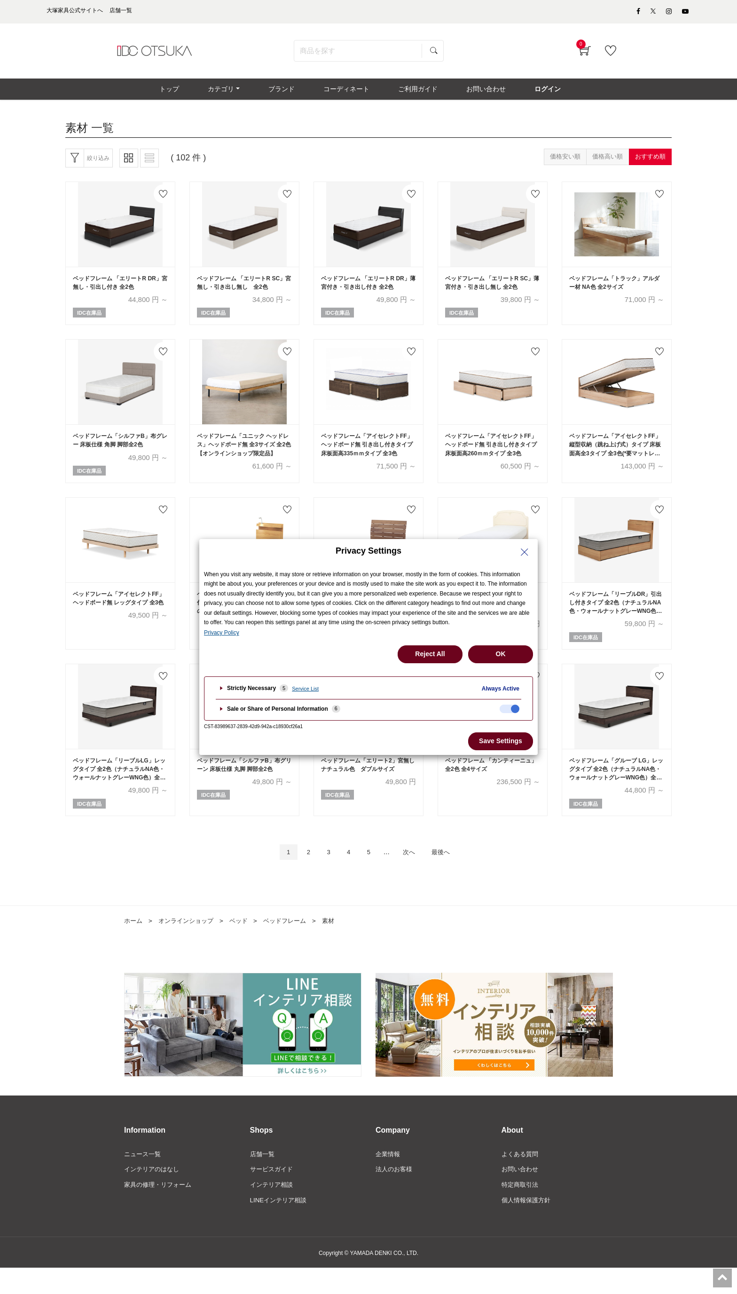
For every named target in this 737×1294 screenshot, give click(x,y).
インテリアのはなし (153, 1194)
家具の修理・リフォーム (160, 1210)
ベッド (245, 944)
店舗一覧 (263, 1178)
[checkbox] (509, 709)
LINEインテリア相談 (280, 1226)
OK (501, 654)
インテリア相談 (273, 1210)
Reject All (430, 654)
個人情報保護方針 (528, 1226)
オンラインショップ (189, 944)
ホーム (134, 944)
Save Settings (500, 741)
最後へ (448, 875)
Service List (305, 688)
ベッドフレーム (293, 944)
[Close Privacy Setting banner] (524, 552)
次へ (412, 875)
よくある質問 (521, 1178)
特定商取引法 (521, 1210)
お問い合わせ (521, 1194)
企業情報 (389, 1178)
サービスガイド (273, 1194)
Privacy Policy (221, 632)
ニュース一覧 (144, 1178)
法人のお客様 (395, 1194)
